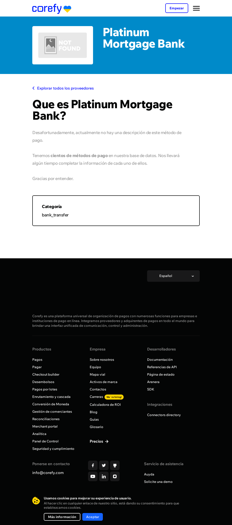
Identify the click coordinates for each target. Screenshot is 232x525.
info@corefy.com (48, 472)
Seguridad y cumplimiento (53, 448)
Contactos (98, 389)
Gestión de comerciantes (52, 411)
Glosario (96, 427)
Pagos (37, 359)
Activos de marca (103, 382)
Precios (97, 441)
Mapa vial (97, 374)
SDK (150, 389)
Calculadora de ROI (105, 404)
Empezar (177, 8)
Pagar (37, 367)
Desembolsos (43, 382)
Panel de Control (45, 441)
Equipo (95, 367)
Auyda (149, 474)
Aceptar (92, 517)
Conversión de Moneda (50, 404)
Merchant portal (45, 426)
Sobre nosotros (102, 359)
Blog (93, 412)
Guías (94, 419)
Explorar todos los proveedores (63, 88)
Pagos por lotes (44, 389)
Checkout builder (45, 374)
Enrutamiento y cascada (51, 397)
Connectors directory (164, 415)
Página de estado (161, 374)
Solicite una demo (158, 482)
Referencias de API (162, 367)
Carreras (107, 397)
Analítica (39, 434)
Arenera (153, 382)
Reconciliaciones (46, 419)
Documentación (160, 359)
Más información (62, 517)
